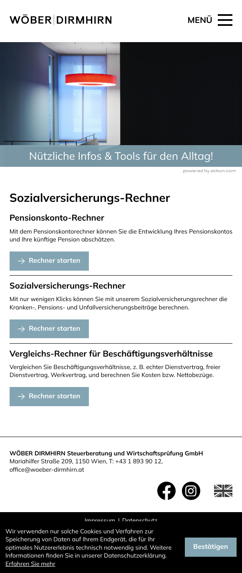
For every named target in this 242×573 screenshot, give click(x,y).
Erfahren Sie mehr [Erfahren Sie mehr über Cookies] (30, 564)
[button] (49, 261)
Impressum (100, 520)
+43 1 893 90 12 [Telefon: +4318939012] (138, 461)
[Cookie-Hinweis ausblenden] (211, 547)
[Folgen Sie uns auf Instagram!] (191, 491)
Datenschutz (139, 520)
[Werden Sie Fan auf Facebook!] (166, 491)
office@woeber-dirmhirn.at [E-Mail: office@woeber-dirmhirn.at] (47, 469)
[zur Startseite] (60, 20)
